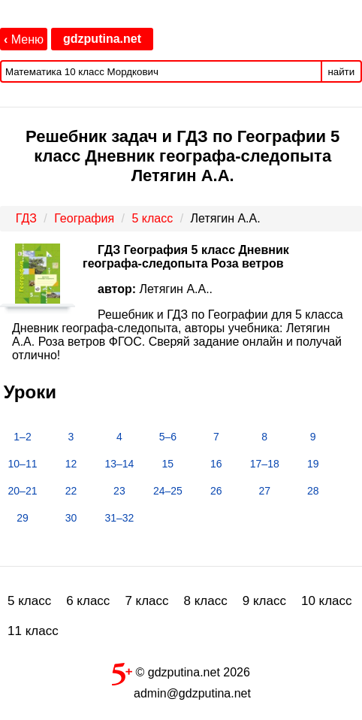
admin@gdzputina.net (192, 693)
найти (340, 71)
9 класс (264, 601)
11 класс (33, 631)
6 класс (88, 601)
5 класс (29, 601)
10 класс (326, 601)
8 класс (206, 601)
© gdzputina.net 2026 (181, 671)
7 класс (146, 601)
